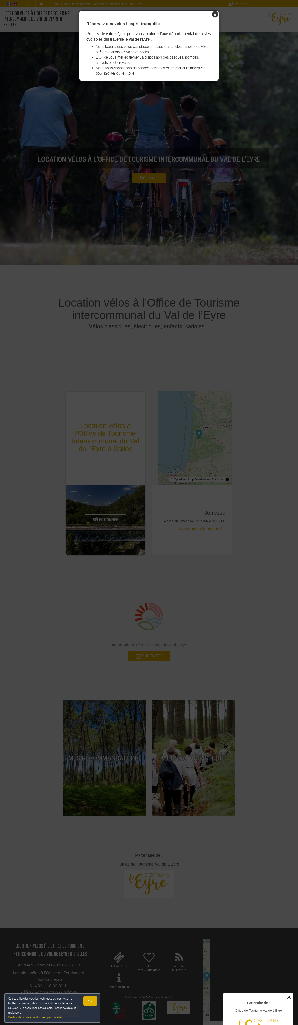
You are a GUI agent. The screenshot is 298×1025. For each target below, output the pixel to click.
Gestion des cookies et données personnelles (35, 1017)
